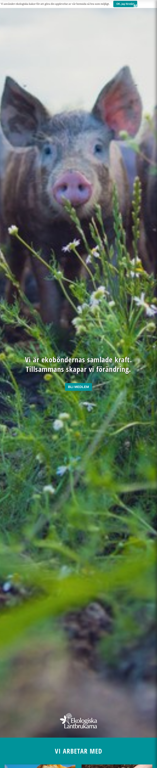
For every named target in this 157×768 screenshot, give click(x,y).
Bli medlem (78, 387)
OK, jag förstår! (125, 4)
